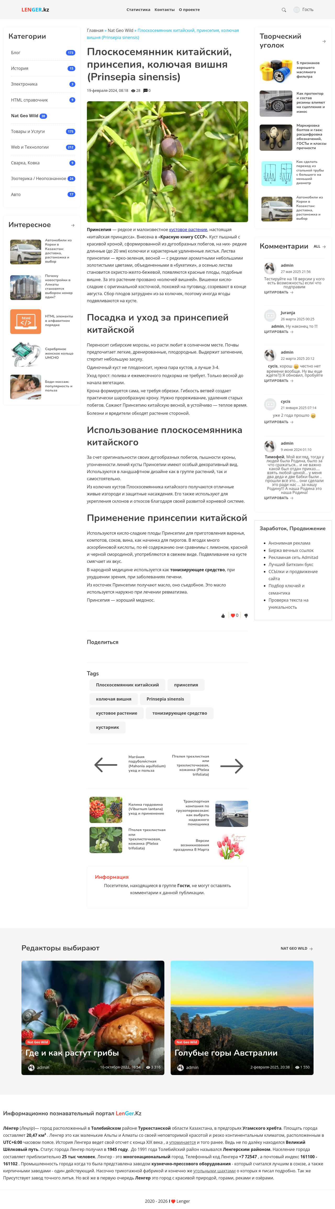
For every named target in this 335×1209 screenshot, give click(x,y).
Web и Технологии (30, 147)
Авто (15, 194)
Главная (95, 30)
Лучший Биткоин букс (291, 564)
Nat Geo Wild (24, 116)
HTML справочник (29, 100)
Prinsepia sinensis (165, 699)
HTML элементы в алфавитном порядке (53, 321)
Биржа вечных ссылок (291, 550)
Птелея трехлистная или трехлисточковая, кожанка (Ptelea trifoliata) (190, 765)
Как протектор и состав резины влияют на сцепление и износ (311, 102)
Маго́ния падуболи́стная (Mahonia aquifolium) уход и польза (147, 763)
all (320, 246)
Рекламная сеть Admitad (293, 557)
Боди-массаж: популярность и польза (53, 386)
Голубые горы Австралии (226, 1053)
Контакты (165, 9)
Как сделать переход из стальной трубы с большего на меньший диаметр (304, 172)
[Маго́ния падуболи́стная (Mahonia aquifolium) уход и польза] (108, 765)
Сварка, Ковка (25, 163)
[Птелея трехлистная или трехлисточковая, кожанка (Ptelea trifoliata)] (229, 766)
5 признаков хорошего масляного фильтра (308, 69)
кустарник (107, 727)
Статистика (138, 9)
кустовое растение (188, 229)
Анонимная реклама (289, 543)
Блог (15, 52)
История (19, 68)
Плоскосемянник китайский (127, 685)
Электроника (24, 84)
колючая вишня (113, 699)
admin (43, 1067)
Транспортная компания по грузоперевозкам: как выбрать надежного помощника (192, 812)
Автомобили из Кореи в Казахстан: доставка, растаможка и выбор (52, 251)
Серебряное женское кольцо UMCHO (53, 353)
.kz (35, 9)
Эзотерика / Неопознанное (38, 178)
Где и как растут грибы (72, 1053)
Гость (303, 9)
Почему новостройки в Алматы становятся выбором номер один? (53, 286)
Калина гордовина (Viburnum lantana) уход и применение (146, 809)
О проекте (189, 9)
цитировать (284, 286)
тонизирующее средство (179, 713)
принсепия (186, 685)
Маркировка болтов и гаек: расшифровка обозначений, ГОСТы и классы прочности (311, 136)
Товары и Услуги (28, 131)
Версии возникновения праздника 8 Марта (191, 845)
